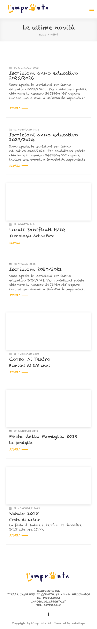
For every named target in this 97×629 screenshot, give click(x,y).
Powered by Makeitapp (69, 623)
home (42, 34)
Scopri (18, 108)
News (54, 34)
